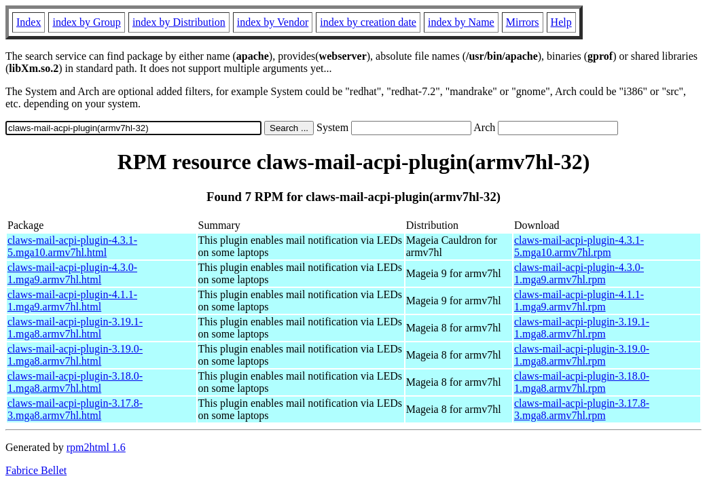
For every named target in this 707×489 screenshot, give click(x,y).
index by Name (461, 22)
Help (561, 22)
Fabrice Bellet (36, 470)
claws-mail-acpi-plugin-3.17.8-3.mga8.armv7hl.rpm (581, 409)
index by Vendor (272, 22)
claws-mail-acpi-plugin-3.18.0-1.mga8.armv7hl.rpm (581, 382)
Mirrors (522, 22)
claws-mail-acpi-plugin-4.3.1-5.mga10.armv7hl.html (72, 246)
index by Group (86, 22)
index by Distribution (178, 22)
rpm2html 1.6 (96, 447)
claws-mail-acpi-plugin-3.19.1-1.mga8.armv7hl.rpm (581, 328)
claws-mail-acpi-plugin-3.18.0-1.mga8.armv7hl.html (75, 382)
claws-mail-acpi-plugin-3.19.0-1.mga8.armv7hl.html (75, 355)
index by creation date (368, 22)
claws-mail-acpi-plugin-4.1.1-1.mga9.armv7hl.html (72, 300)
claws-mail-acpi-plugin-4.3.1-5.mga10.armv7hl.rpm (579, 246)
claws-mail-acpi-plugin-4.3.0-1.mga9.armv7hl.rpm (579, 273)
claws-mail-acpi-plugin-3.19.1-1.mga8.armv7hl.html (75, 328)
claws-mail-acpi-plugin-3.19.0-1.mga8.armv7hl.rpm (581, 355)
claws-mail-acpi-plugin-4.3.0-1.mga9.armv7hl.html (72, 273)
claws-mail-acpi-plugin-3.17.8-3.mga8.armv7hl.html (75, 409)
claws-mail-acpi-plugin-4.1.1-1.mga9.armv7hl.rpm (579, 300)
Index (28, 22)
